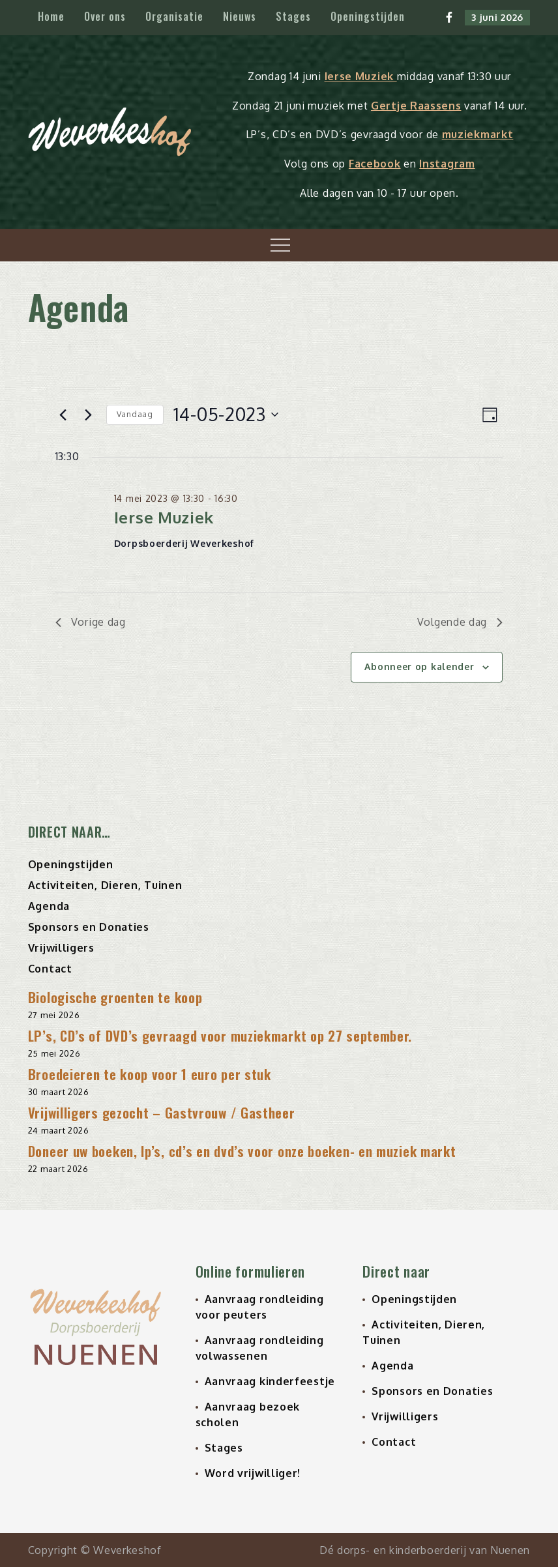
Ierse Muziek (361, 76)
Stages (293, 16)
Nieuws (239, 16)
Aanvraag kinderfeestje (270, 1381)
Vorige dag (90, 621)
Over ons (105, 16)
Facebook (375, 163)
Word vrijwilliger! (253, 1473)
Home (51, 16)
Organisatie (174, 16)
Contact (50, 968)
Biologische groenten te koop (115, 997)
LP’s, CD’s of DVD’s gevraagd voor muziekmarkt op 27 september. (220, 1035)
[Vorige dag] (63, 414)
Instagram (447, 163)
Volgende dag (460, 621)
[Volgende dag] (88, 414)
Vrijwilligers (61, 947)
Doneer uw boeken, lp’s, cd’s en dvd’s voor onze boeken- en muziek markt (242, 1151)
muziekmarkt (478, 134)
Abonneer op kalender (419, 666)
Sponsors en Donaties (88, 926)
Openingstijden (367, 16)
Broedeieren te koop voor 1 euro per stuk (149, 1074)
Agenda (49, 906)
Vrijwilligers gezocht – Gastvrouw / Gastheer (161, 1112)
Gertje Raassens (416, 105)
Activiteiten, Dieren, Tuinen (105, 885)
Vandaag (135, 414)
